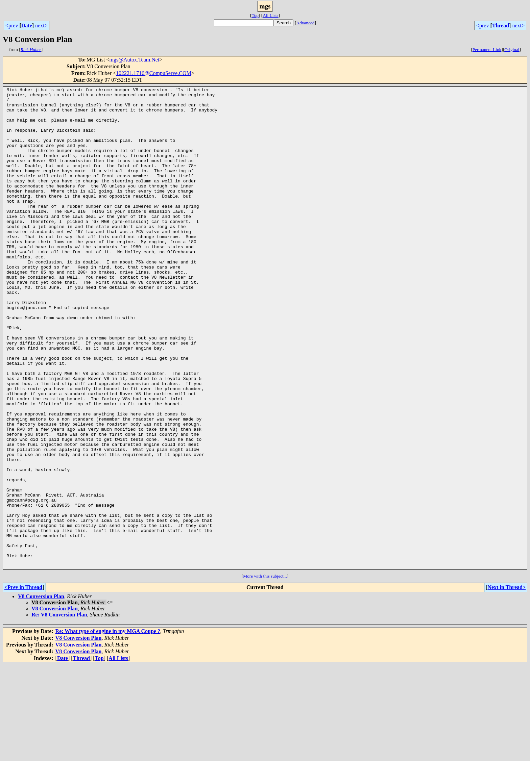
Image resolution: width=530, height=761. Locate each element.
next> (41, 25)
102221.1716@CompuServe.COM (153, 73)
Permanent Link (487, 49)
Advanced (305, 22)
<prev (11, 25)
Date (26, 25)
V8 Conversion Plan (41, 692)
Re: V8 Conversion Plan (59, 711)
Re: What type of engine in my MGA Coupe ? (107, 727)
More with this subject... (265, 672)
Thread (500, 25)
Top (255, 15)
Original (511, 49)
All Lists (270, 15)
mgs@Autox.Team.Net (135, 59)
